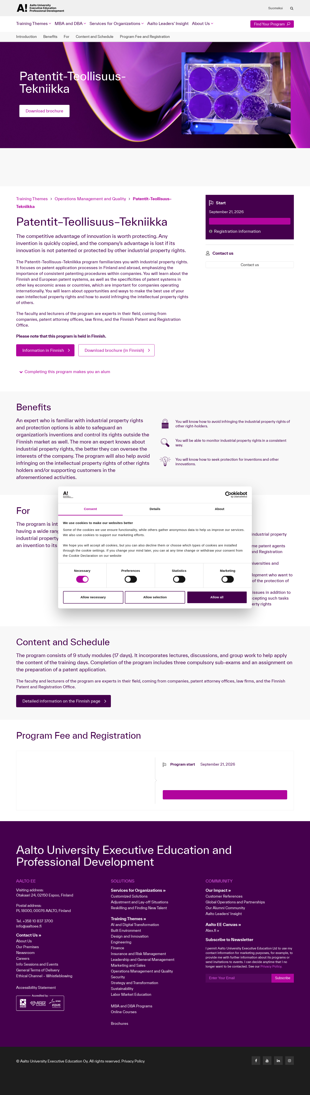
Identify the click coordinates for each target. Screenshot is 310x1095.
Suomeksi (275, 8)
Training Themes (32, 198)
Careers (22, 958)
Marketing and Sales (128, 965)
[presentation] (195, 775)
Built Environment (126, 930)
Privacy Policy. (271, 966)
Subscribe (282, 978)
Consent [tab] (90, 509)
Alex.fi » (212, 930)
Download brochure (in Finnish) (114, 350)
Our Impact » (218, 890)
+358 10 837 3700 (38, 921)
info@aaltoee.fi (29, 926)
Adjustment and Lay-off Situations (139, 902)
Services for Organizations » (138, 890)
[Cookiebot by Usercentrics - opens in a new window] (228, 495)
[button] (64, 372)
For (66, 36)
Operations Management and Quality (90, 198)
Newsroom (25, 953)
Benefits (50, 36)
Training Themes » (128, 918)
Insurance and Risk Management (138, 954)
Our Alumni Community (225, 908)
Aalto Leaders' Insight (168, 23)
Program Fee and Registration (145, 36)
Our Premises (27, 947)
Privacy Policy (133, 1061)
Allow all (216, 597)
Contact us (250, 265)
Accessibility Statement (36, 987)
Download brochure (44, 111)
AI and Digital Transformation (135, 925)
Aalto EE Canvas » (223, 924)
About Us (24, 941)
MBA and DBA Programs (131, 1006)
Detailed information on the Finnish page (61, 701)
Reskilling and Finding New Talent (139, 908)
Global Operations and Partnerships (235, 902)
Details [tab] (155, 509)
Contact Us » (28, 935)
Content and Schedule (94, 36)
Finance (117, 948)
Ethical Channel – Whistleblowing (44, 976)
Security (118, 977)
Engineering (121, 942)
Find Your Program (272, 24)
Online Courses (123, 1012)
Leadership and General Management (142, 959)
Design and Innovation (130, 936)
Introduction (26, 36)
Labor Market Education (131, 994)
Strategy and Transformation (134, 983)
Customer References (224, 896)
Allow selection (155, 597)
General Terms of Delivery (37, 970)
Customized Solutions (129, 896)
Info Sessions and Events (37, 964)
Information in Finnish (43, 350)
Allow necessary (93, 597)
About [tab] (219, 509)
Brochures (119, 1023)
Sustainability (122, 988)
